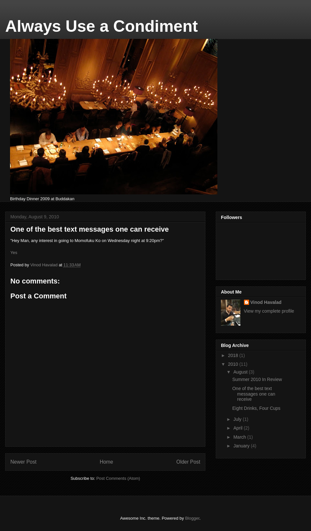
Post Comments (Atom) (118, 478)
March (240, 437)
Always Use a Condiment (101, 26)
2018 (233, 355)
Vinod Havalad (266, 302)
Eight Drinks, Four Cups (256, 408)
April (238, 428)
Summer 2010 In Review (257, 379)
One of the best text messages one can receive (253, 394)
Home (106, 462)
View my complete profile (269, 311)
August (240, 372)
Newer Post (23, 462)
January (242, 445)
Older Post (188, 462)
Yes (13, 252)
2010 (233, 364)
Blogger (192, 518)
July (238, 419)
